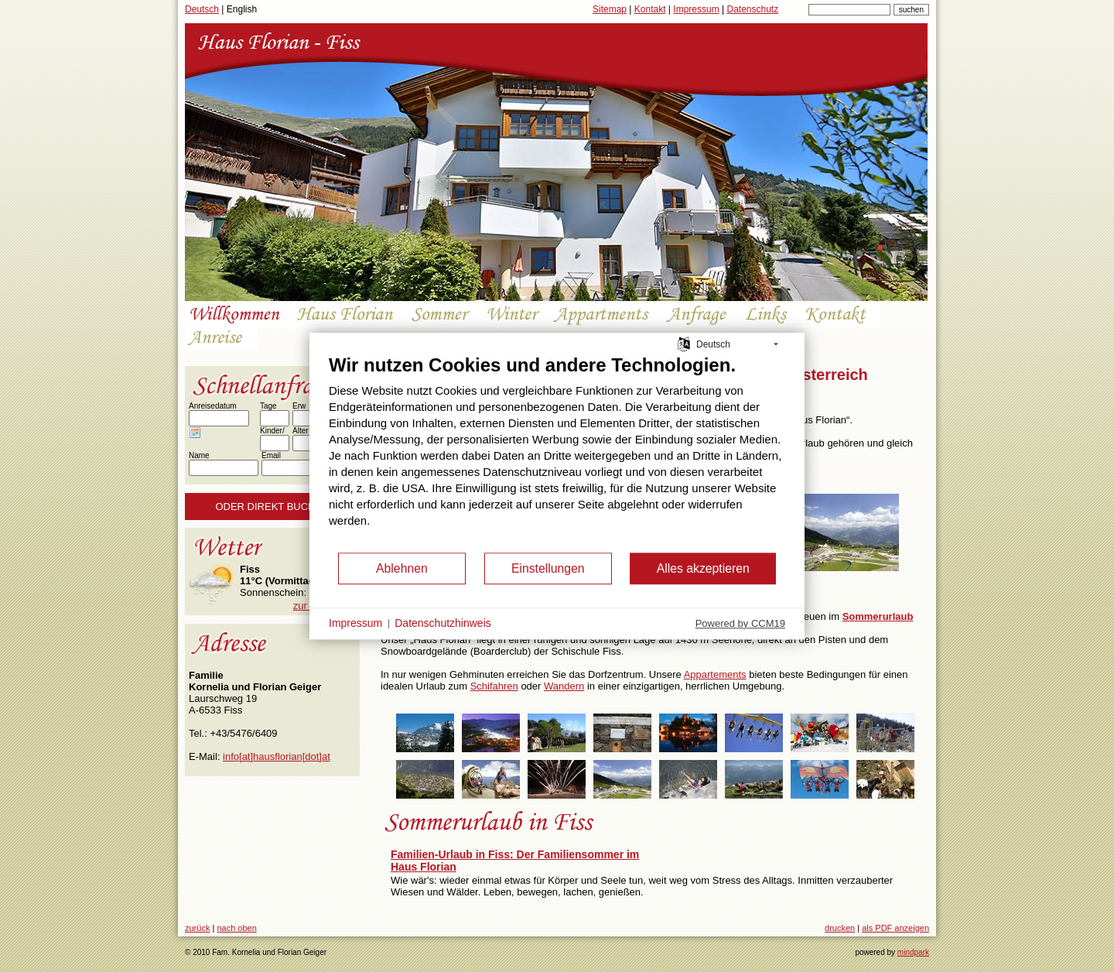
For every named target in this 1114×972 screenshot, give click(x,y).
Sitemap (610, 9)
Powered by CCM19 (740, 623)
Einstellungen (548, 568)
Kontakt (650, 9)
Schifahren (494, 686)
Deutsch (202, 9)
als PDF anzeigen (895, 928)
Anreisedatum (213, 406)
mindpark (913, 952)
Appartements (715, 674)
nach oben (236, 928)
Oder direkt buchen (272, 506)
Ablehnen (402, 568)
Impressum (696, 9)
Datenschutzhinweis (443, 623)
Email (271, 455)
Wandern (564, 686)
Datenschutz (752, 9)
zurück (197, 928)
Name (199, 455)
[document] (557, 452)
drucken (840, 928)
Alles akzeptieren (703, 568)
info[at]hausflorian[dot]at (276, 756)
